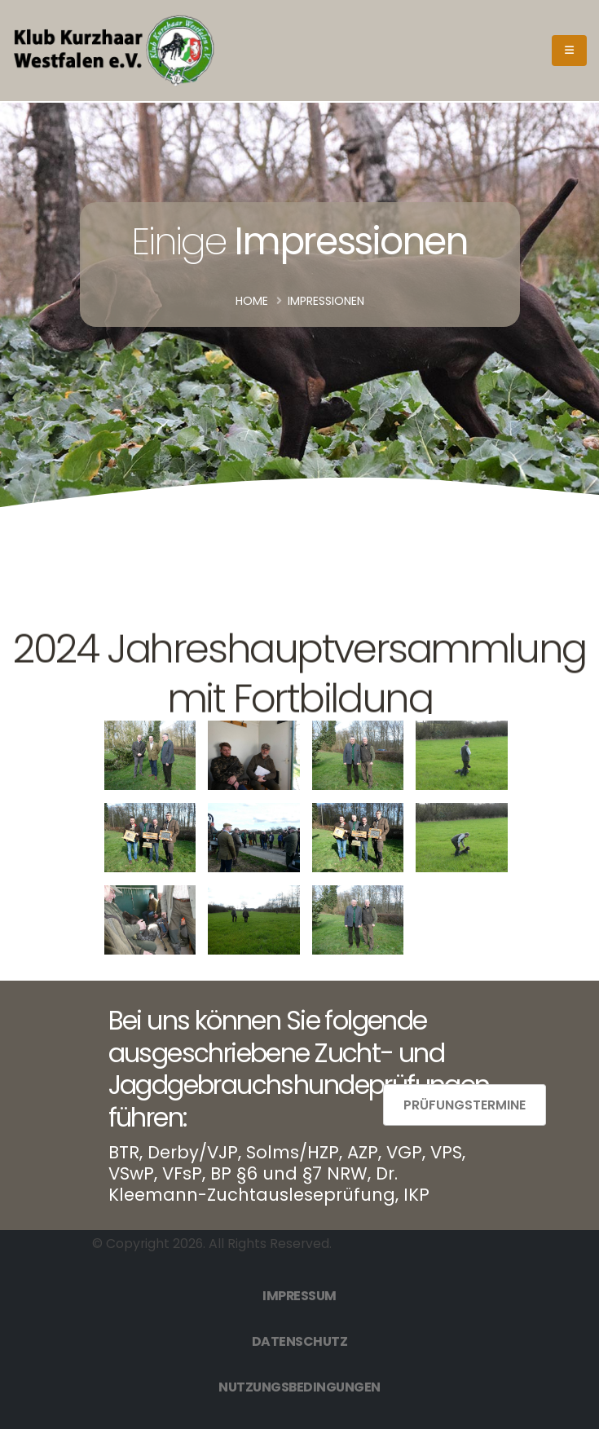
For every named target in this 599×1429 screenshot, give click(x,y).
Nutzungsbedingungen (299, 1387)
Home (252, 301)
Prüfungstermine (464, 1105)
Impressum (299, 1295)
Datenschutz (300, 1341)
